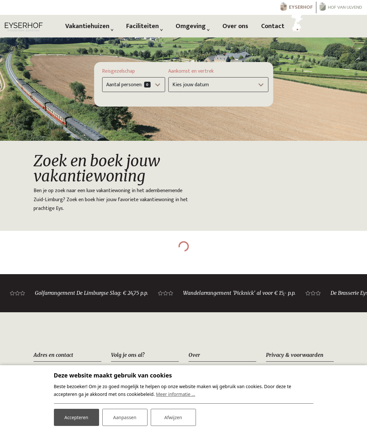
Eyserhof (301, 7)
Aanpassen (125, 417)
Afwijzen (173, 417)
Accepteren (76, 417)
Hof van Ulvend (345, 7)
